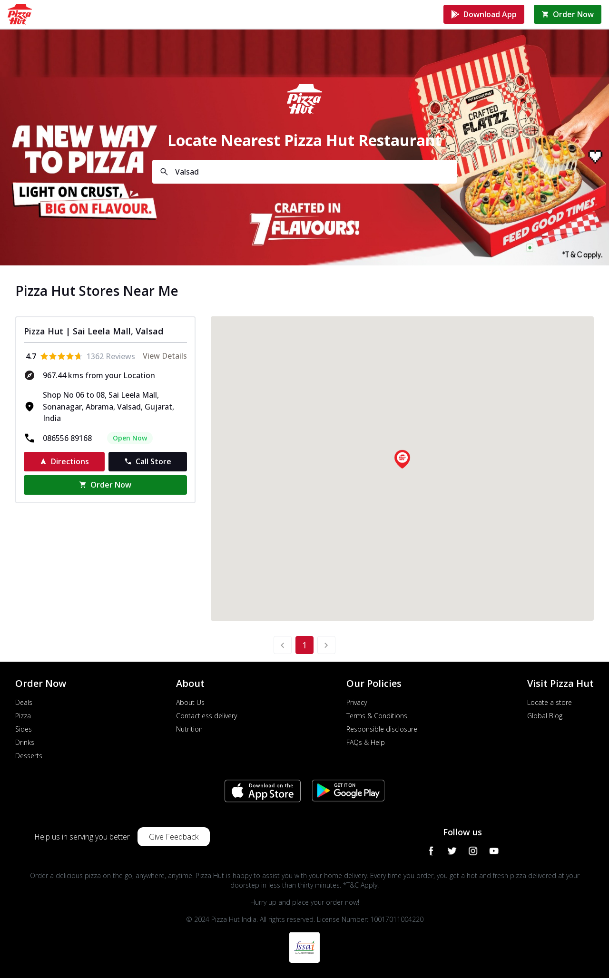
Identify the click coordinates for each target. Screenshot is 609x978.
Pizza (23, 715)
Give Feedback (173, 836)
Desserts (28, 755)
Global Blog (544, 715)
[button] (402, 459)
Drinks (24, 742)
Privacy (356, 702)
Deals (23, 702)
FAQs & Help (365, 742)
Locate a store (549, 702)
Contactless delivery (206, 715)
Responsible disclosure (381, 729)
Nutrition (189, 729)
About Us (190, 702)
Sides (23, 729)
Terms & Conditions (376, 715)
